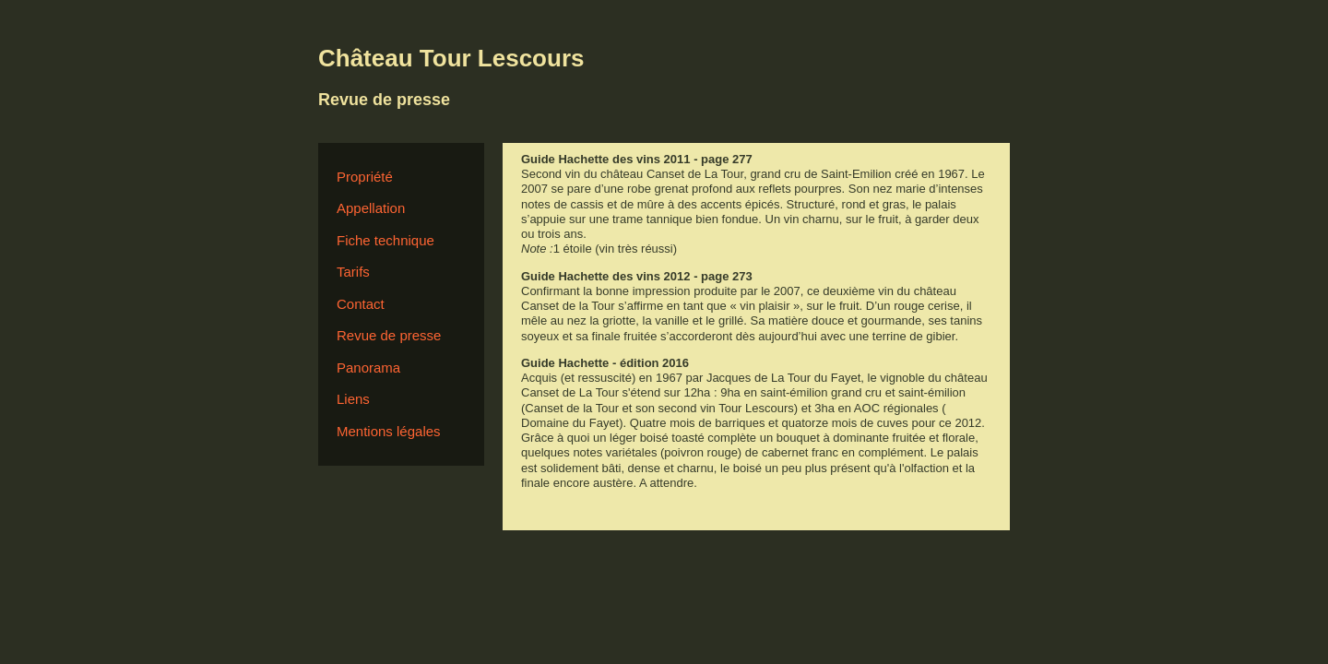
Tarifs (353, 271)
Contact (361, 304)
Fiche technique (385, 240)
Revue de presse (389, 335)
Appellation (371, 208)
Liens (353, 399)
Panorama (368, 367)
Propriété (365, 176)
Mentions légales (389, 431)
